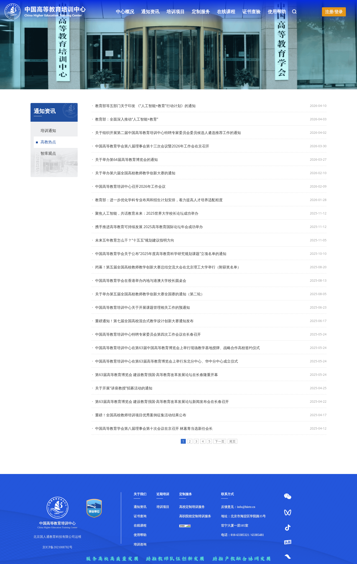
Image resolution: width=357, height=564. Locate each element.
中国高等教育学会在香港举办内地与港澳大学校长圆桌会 (139, 280)
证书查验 (251, 11)
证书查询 (140, 516)
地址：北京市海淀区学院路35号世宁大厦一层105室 (243, 521)
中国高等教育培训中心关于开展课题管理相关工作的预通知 (141, 307)
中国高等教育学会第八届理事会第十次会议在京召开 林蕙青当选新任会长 (152, 428)
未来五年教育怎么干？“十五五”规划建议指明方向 (133, 240)
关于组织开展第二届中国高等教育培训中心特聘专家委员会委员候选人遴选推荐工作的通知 (166, 132)
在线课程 (226, 11)
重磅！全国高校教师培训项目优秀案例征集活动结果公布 (139, 415)
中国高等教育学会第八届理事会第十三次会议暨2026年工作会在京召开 (150, 146)
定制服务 (201, 11)
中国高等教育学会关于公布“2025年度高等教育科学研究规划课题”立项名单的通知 (159, 253)
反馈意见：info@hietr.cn (238, 507)
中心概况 (125, 11)
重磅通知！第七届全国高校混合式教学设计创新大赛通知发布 (143, 321)
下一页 (219, 441)
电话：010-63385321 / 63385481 (242, 535)
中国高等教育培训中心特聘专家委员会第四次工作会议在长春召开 (146, 334)
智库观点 (48, 153)
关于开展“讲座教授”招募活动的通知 (122, 388)
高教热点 (48, 142)
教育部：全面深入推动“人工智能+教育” (125, 119)
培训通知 (48, 131)
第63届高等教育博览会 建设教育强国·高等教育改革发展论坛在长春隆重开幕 (155, 374)
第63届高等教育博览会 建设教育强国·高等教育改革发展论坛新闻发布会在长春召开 (160, 401)
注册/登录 (334, 12)
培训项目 (175, 11)
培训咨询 (140, 544)
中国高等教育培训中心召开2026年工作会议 (129, 186)
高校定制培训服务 (192, 507)
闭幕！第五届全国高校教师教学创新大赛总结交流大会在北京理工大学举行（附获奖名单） (166, 267)
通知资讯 (150, 11)
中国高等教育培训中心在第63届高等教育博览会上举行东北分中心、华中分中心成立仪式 (165, 361)
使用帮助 (277, 11)
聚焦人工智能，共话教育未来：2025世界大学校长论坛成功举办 (145, 213)
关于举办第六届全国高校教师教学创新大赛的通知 (133, 173)
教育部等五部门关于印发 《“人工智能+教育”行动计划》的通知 (144, 105)
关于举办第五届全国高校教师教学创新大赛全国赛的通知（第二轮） (148, 294)
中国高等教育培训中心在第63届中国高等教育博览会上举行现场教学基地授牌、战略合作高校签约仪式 (176, 347)
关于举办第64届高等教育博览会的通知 (125, 159)
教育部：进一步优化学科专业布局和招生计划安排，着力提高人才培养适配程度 (157, 200)
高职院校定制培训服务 (195, 516)
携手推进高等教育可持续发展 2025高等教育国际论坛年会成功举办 (147, 226)
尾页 (232, 441)
